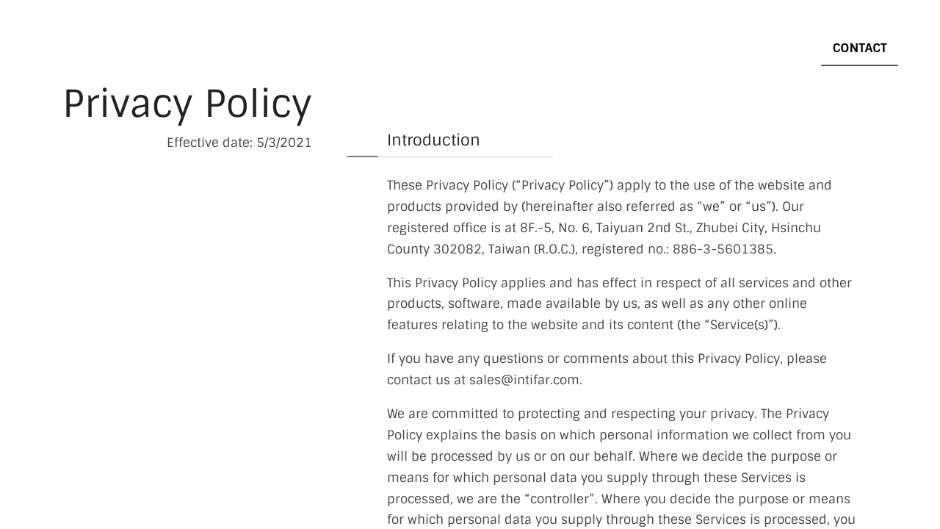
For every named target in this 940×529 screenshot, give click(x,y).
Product (546, 48)
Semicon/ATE (761, 48)
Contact (860, 48)
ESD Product (647, 48)
